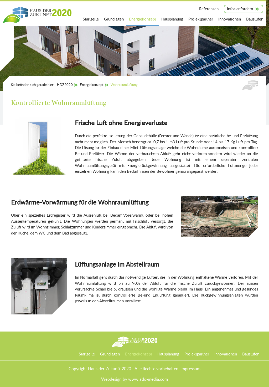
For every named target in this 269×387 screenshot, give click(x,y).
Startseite (91, 19)
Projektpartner (200, 19)
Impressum (190, 368)
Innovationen (229, 19)
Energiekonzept (142, 19)
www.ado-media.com (148, 379)
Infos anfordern (240, 8)
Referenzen (209, 8)
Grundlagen (114, 19)
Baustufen (254, 19)
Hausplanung (172, 19)
